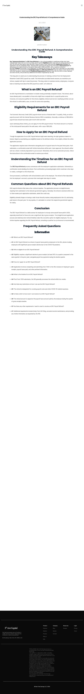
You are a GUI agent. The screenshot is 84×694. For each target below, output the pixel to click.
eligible (60, 139)
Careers (55, 631)
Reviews (65, 628)
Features (45, 628)
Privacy (75, 628)
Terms (75, 631)
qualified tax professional (55, 220)
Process (45, 633)
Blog (54, 628)
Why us (45, 636)
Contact (55, 633)
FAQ (44, 639)
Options (45, 631)
